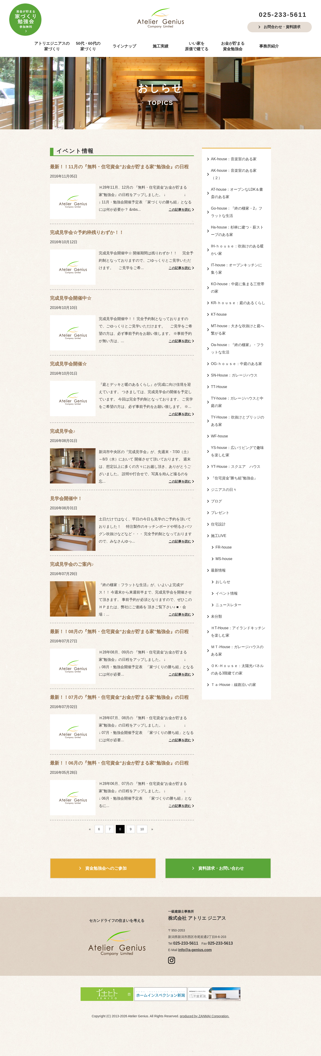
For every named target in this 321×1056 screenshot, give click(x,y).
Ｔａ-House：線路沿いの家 (233, 646)
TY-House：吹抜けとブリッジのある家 (237, 400)
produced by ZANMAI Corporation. (204, 1041)
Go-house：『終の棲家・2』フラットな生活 (236, 207)
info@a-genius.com (192, 976)
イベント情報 (227, 562)
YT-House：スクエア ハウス (235, 443)
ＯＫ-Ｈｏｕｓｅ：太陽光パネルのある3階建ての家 (237, 632)
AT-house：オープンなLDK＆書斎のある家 (237, 190)
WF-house (219, 415)
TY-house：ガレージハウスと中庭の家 (237, 383)
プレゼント (220, 486)
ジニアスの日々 (224, 465)
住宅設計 (218, 497)
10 (142, 855)
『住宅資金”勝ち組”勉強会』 (234, 454)
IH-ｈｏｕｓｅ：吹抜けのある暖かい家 (237, 242)
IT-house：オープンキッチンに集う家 (236, 260)
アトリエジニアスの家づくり (52, 46)
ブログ (216, 476)
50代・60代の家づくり (88, 46)
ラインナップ (124, 46)
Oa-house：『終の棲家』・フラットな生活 (237, 333)
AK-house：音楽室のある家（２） (234, 172)
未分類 (216, 583)
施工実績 (160, 46)
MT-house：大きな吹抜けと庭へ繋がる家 (237, 316)
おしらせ (223, 551)
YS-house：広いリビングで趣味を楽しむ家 (237, 429)
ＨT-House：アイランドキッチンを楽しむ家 (238, 597)
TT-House (219, 369)
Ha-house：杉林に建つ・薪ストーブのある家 (237, 225)
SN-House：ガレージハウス (234, 358)
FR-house (224, 519)
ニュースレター (228, 573)
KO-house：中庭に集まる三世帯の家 (237, 277)
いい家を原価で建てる (196, 46)
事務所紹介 (269, 46)
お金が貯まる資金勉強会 (233, 46)
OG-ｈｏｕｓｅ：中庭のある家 (236, 348)
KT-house (219, 302)
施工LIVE (218, 508)
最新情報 (218, 540)
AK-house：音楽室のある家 (234, 158)
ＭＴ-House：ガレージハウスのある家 (237, 615)
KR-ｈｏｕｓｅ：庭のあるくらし (238, 291)
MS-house (224, 529)
